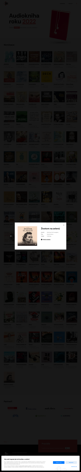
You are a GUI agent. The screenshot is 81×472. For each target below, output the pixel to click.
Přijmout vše (58, 462)
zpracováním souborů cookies (25, 465)
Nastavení (71, 462)
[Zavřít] (64, 225)
